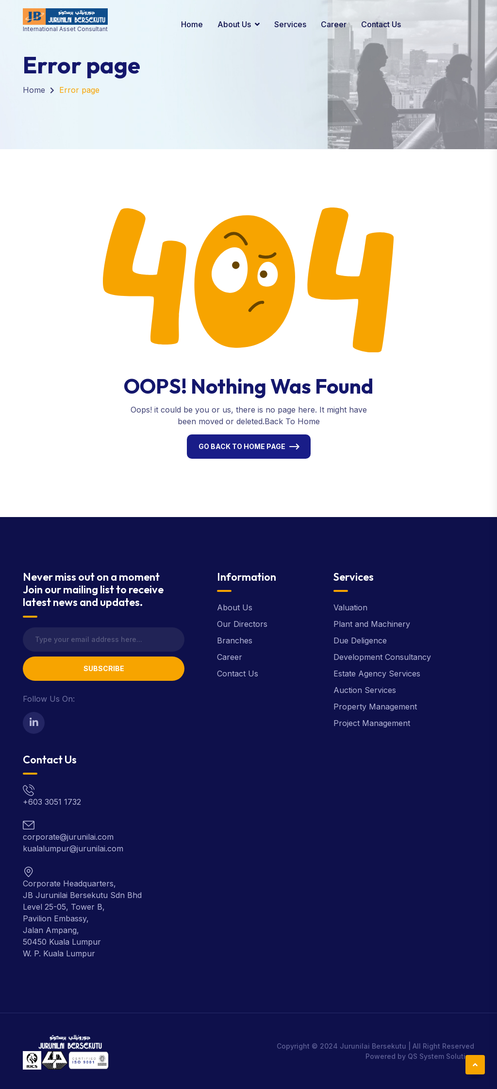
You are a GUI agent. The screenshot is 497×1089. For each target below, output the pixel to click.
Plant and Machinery (371, 624)
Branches (234, 640)
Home (192, 24)
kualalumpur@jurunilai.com (73, 848)
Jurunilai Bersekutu (373, 1046)
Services (290, 24)
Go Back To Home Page (242, 446)
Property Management (375, 706)
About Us (234, 24)
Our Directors (242, 624)
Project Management (371, 723)
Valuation (350, 607)
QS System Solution (441, 1056)
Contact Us (381, 24)
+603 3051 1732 (52, 802)
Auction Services (364, 690)
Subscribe (103, 668)
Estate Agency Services (376, 673)
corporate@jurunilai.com (68, 837)
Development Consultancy (382, 657)
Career (334, 24)
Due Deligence (360, 640)
